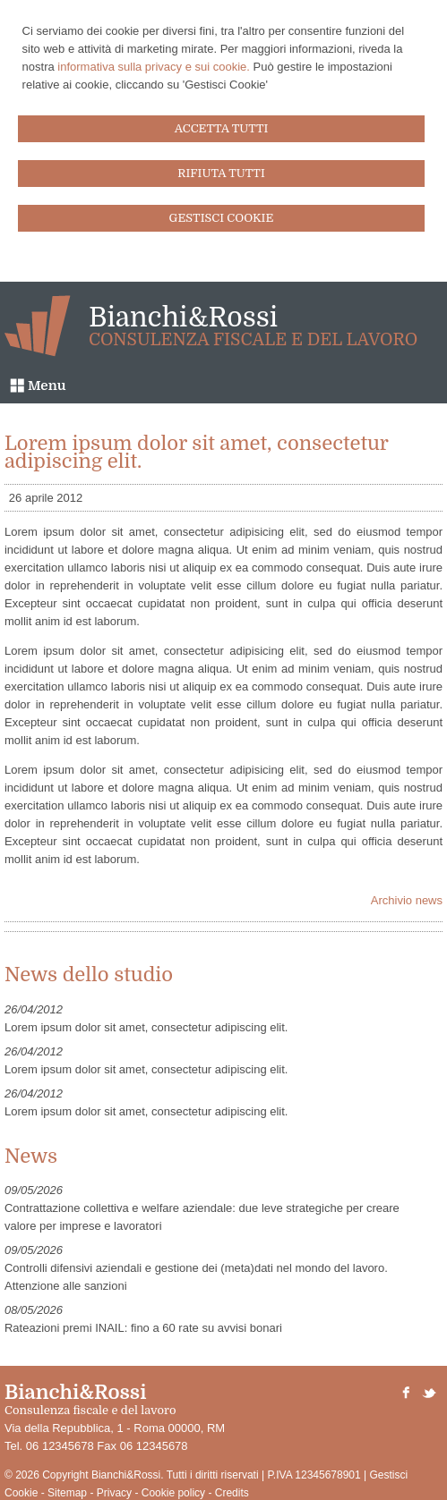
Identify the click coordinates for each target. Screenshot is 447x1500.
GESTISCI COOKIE (221, 218)
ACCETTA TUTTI (222, 128)
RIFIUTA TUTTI (221, 173)
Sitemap (67, 1493)
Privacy (114, 1493)
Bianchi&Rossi (183, 317)
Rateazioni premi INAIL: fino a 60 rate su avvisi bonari (143, 1328)
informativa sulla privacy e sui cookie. (153, 66)
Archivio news (407, 900)
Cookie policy (173, 1493)
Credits (232, 1493)
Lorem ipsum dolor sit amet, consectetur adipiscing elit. (146, 1027)
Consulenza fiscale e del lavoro (253, 340)
